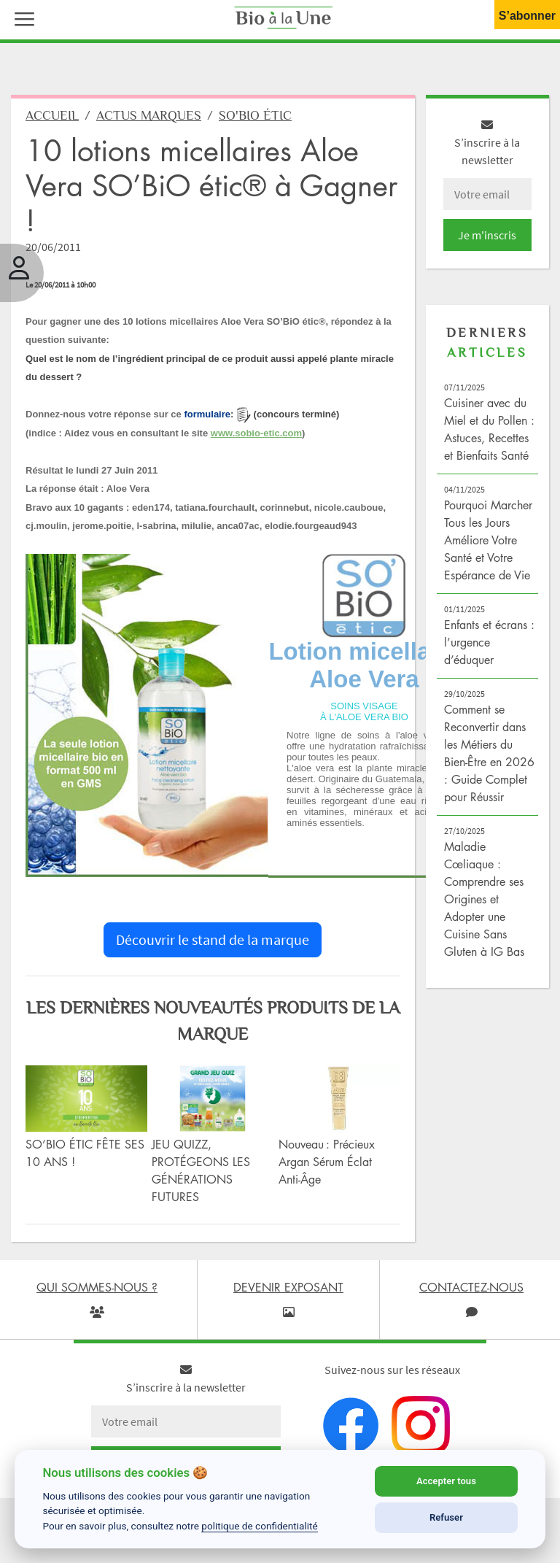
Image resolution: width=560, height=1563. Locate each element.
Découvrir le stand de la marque (212, 939)
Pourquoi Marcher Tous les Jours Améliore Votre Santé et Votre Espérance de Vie (488, 540)
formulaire (207, 414)
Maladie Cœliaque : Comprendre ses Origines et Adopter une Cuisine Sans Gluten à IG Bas (484, 899)
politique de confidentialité (259, 1526)
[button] (21, 17)
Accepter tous (446, 1480)
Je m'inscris (487, 235)
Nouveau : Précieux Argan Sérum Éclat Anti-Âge (327, 1161)
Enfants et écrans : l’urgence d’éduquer (489, 642)
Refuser (446, 1517)
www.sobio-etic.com (256, 433)
